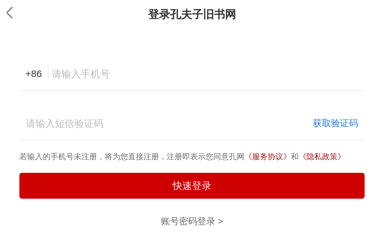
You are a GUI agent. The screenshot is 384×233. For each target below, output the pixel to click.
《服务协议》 (267, 156)
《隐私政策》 (322, 156)
